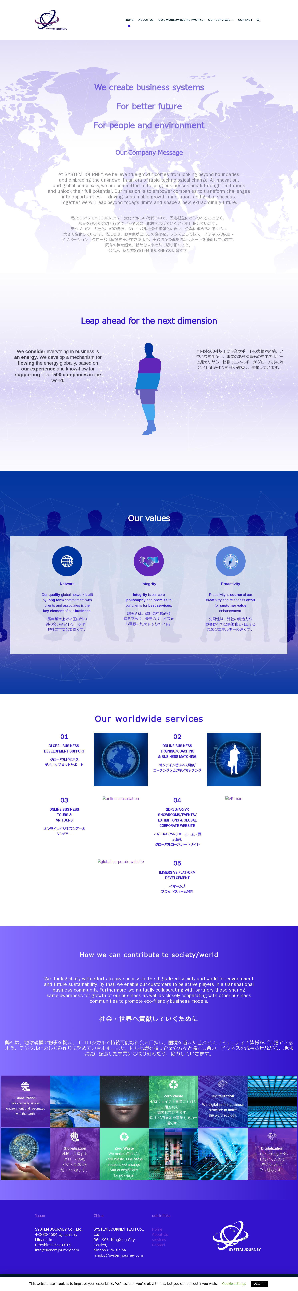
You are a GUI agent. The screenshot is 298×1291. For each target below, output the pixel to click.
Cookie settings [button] (234, 1283)
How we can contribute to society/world (149, 955)
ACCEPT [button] (259, 1284)
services (159, 1240)
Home (157, 1229)
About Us (160, 1234)
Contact (158, 1245)
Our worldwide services (149, 720)
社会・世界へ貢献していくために (148, 1019)
